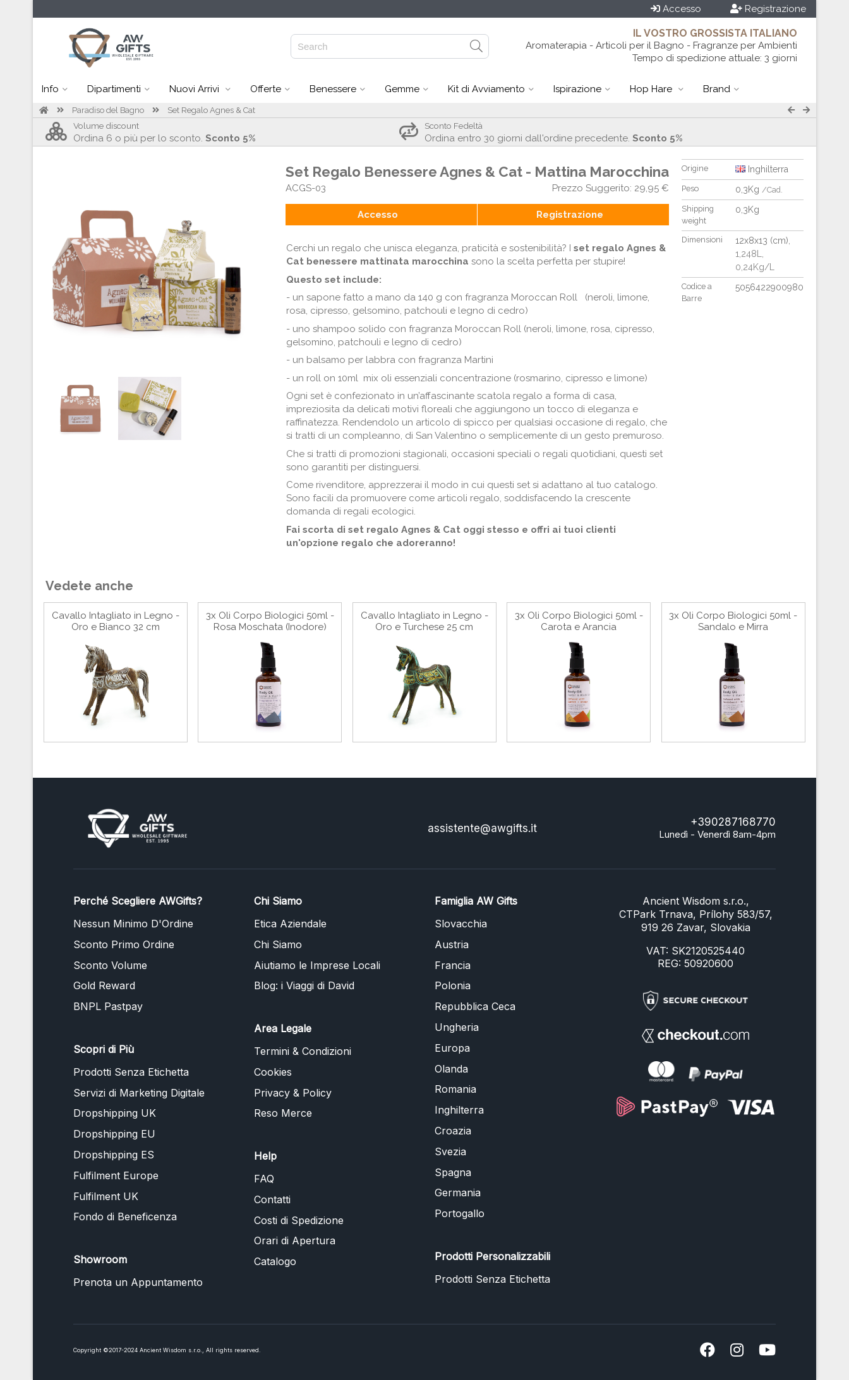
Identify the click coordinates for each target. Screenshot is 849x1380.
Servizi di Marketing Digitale (139, 1092)
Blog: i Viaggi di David (304, 985)
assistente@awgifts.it (482, 828)
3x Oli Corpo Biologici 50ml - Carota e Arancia (579, 621)
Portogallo (460, 1213)
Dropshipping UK (114, 1113)
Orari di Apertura (294, 1240)
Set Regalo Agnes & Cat (211, 110)
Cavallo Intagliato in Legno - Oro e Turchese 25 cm (424, 621)
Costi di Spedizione (299, 1220)
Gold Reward (104, 985)
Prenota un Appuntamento (138, 1282)
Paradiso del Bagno (108, 110)
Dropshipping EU (114, 1133)
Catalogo (275, 1261)
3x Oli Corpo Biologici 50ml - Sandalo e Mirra (733, 621)
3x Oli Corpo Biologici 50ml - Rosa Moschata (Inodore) (270, 621)
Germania (458, 1192)
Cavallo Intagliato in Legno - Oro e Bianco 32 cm (115, 621)
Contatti (272, 1199)
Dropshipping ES (113, 1154)
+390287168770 (733, 822)
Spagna (453, 1172)
